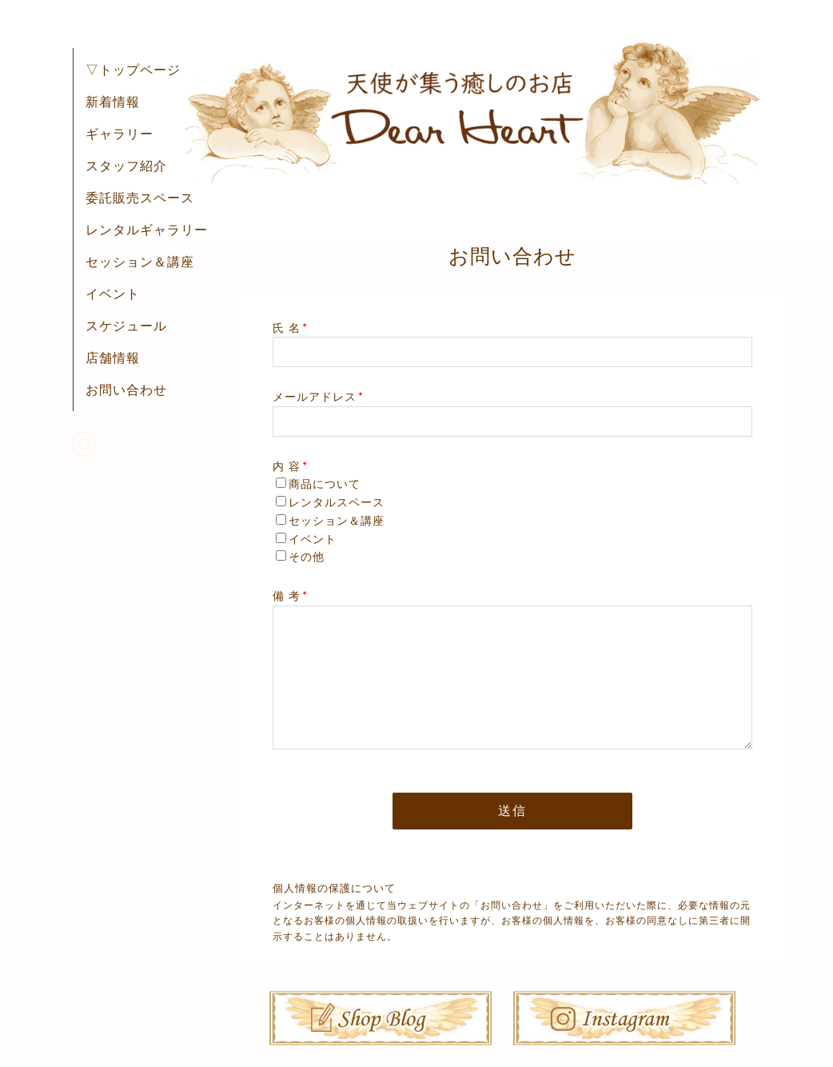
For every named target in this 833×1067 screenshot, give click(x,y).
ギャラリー (119, 134)
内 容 (290, 466)
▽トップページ (133, 70)
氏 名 (290, 328)
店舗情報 (113, 358)
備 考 (290, 596)
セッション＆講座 (140, 262)
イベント (113, 294)
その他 (307, 556)
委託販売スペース (140, 198)
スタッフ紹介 (126, 166)
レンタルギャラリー (147, 230)
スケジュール (126, 326)
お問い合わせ (126, 390)
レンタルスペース (337, 502)
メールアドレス (318, 397)
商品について (325, 484)
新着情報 (113, 102)
